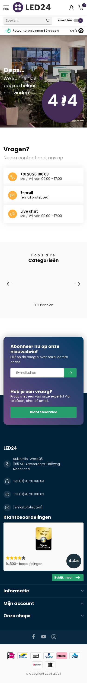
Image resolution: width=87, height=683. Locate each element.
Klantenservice (43, 412)
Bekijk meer (67, 577)
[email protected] (35, 197)
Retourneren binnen (36, 30)
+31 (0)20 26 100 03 (28, 481)
